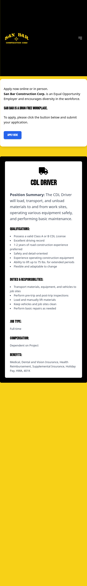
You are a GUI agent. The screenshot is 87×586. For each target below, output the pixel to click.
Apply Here (12, 135)
